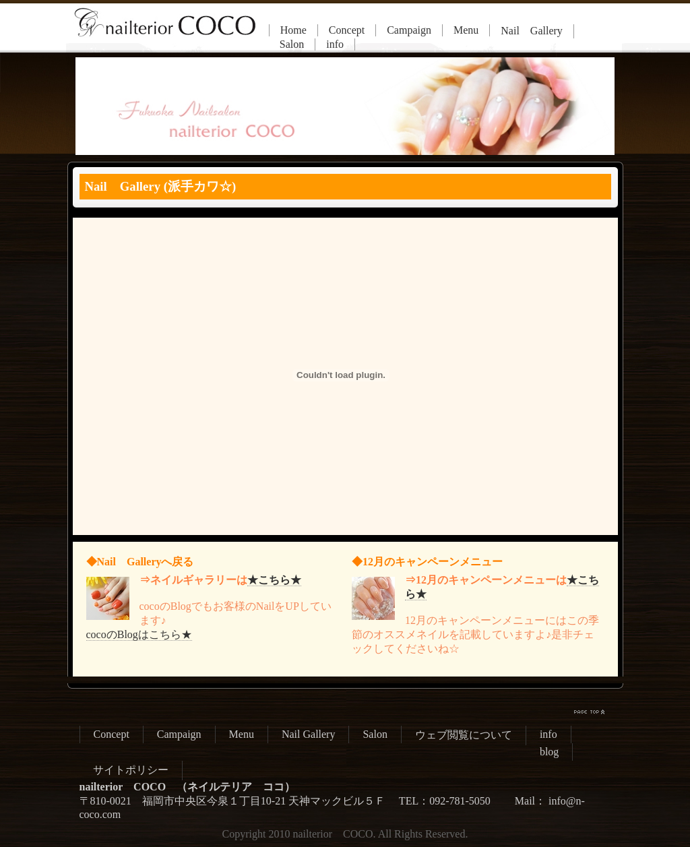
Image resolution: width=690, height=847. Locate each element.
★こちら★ (274, 580)
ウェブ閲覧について (463, 735)
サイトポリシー (130, 770)
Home (293, 30)
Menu (465, 30)
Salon (292, 44)
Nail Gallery (532, 30)
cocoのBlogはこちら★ (139, 634)
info (335, 44)
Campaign (409, 30)
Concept (347, 30)
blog (549, 751)
